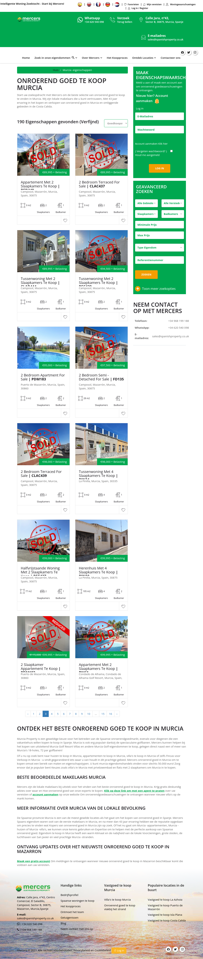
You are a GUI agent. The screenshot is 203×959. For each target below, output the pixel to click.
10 (88, 714)
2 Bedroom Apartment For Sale (43, 377)
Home (26, 57)
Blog (63, 923)
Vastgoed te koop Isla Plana (165, 914)
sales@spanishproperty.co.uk (165, 39)
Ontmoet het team (72, 912)
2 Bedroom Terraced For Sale (99, 184)
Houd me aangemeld (147, 155)
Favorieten (131, 4)
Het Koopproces (117, 57)
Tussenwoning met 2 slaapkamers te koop (40, 283)
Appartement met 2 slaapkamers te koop (40, 186)
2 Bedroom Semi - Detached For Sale (101, 377)
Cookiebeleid (103, 950)
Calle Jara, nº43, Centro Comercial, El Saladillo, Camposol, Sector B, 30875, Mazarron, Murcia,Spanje (36, 902)
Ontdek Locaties (142, 57)
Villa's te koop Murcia (117, 899)
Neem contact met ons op (77, 929)
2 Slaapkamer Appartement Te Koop (41, 669)
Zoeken (146, 274)
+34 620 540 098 (178, 327)
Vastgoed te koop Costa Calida (167, 920)
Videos (65, 934)
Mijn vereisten (152, 4)
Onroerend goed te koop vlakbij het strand (119, 907)
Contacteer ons (170, 57)
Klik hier (163, 143)
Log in (119, 950)
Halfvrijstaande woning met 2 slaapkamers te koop (40, 572)
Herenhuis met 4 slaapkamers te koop (98, 572)
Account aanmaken (151, 143)
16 (110, 714)
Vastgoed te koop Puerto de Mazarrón (165, 907)
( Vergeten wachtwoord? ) (151, 151)
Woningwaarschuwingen (181, 4)
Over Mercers (90, 57)
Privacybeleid (82, 950)
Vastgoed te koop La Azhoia (165, 899)
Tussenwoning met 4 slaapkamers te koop (98, 476)
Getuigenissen (69, 917)
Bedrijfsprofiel (69, 895)
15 (102, 714)
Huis (55, 70)
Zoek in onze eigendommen (54, 57)
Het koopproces (71, 906)
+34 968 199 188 (178, 321)
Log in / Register (137, 8)
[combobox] (146, 203)
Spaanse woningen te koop (77, 900)
